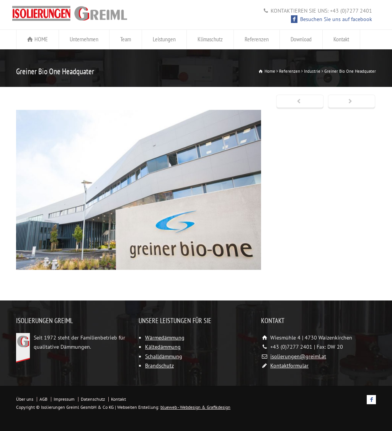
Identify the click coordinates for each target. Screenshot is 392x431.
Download (301, 39)
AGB (43, 399)
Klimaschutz (210, 39)
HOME (41, 39)
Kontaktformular (289, 365)
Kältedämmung (163, 346)
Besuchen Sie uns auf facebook (331, 19)
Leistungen (164, 39)
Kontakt (341, 39)
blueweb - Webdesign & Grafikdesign (195, 407)
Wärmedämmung (165, 337)
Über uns (24, 399)
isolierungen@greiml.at (298, 356)
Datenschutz (93, 399)
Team (125, 39)
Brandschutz (159, 365)
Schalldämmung (163, 356)
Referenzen (257, 39)
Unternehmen (84, 39)
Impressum (64, 399)
